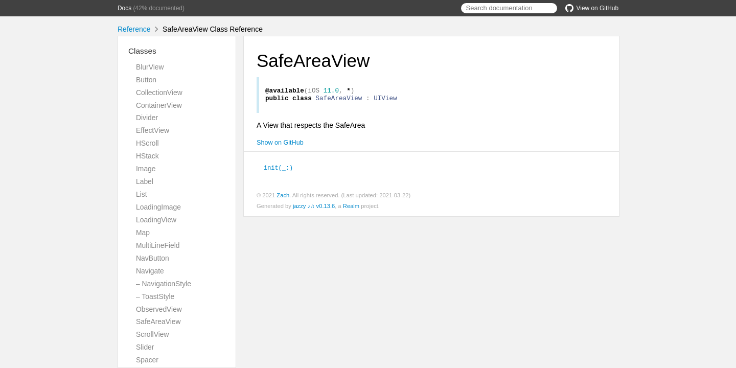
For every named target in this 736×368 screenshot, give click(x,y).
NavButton (152, 258)
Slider (145, 347)
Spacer (147, 360)
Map (143, 232)
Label (144, 181)
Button (146, 80)
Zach (283, 198)
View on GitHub (591, 8)
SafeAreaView (158, 321)
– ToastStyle (155, 296)
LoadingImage (158, 207)
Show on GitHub (280, 145)
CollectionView (159, 92)
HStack (147, 156)
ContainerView (159, 105)
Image (146, 169)
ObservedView (159, 309)
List (141, 194)
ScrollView (152, 334)
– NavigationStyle (163, 284)
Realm (351, 208)
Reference (134, 29)
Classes (142, 51)
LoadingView (156, 220)
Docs (124, 8)
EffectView (152, 130)
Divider (147, 117)
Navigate (150, 271)
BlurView (150, 67)
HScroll (147, 143)
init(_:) (282, 170)
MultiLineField (158, 245)
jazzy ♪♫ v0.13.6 (314, 208)
